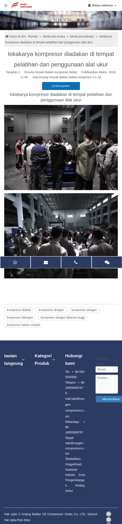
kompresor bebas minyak (23, 325)
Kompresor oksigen (51, 310)
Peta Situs (23, 520)
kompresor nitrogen (84, 310)
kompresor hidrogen (20, 317)
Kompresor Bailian (19, 310)
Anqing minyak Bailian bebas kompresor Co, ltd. (70, 77)
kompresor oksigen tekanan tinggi (63, 317)
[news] (61, 20)
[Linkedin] (108, 519)
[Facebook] (108, 514)
